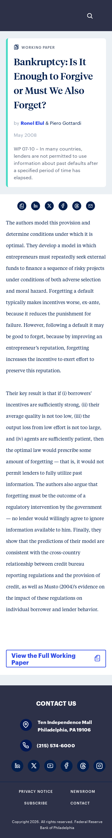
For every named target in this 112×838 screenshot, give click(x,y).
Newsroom (82, 791)
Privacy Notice (36, 791)
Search (90, 16)
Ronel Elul (32, 122)
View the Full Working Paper (43, 658)
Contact (80, 802)
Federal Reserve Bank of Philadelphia (24, 15)
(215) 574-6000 (56, 745)
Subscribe (35, 802)
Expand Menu (104, 16)
